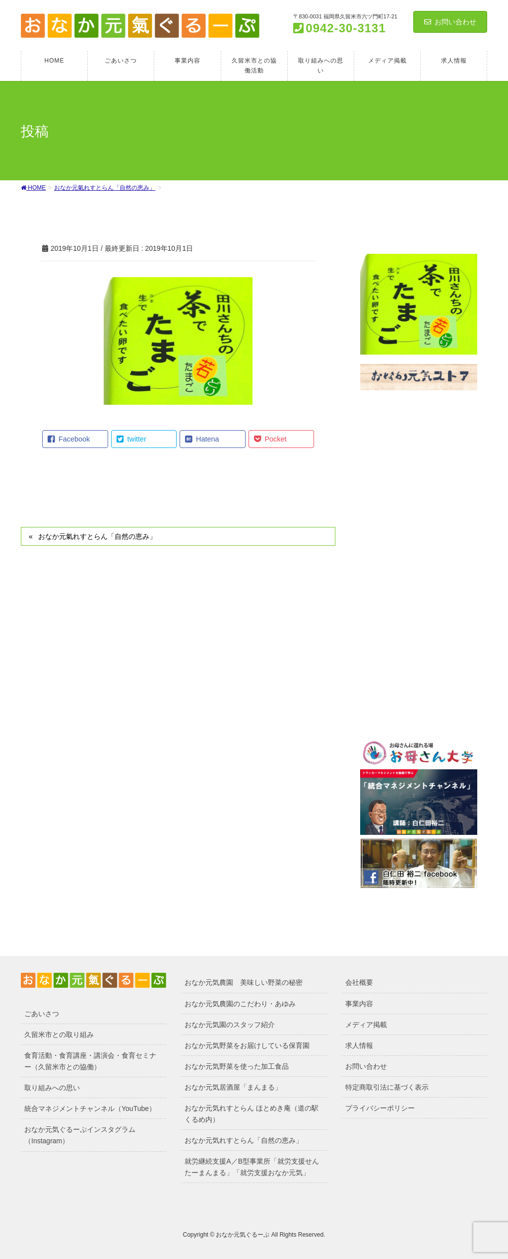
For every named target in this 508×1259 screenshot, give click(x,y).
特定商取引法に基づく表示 (387, 1087)
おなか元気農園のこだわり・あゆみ (240, 1004)
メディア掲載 (366, 1025)
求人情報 (359, 1045)
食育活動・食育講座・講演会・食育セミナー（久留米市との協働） (90, 1061)
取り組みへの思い (52, 1088)
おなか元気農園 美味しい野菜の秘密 (244, 982)
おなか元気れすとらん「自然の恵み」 (244, 1140)
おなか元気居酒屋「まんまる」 (233, 1087)
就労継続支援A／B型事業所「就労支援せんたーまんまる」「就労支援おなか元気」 (252, 1167)
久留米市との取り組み (59, 1034)
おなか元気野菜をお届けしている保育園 (247, 1045)
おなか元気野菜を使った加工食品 (237, 1066)
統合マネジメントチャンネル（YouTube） (90, 1108)
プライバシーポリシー (380, 1108)
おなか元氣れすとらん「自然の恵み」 (97, 536)
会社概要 (359, 982)
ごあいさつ (41, 1014)
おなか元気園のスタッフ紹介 (230, 1025)
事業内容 (359, 1004)
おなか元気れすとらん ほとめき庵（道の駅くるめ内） (251, 1113)
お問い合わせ (450, 22)
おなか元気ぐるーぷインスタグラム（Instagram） (79, 1135)
